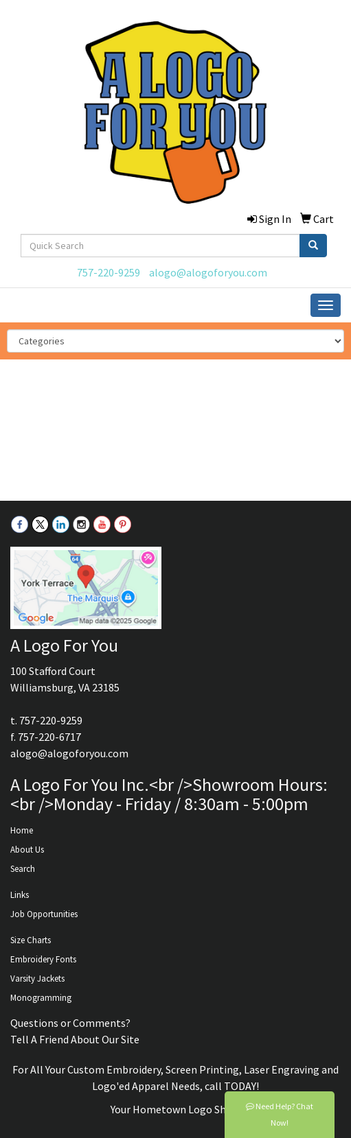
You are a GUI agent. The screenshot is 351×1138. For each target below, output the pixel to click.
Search (22, 869)
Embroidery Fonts (43, 959)
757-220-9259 (108, 272)
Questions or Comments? (70, 1023)
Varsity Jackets (37, 978)
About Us (27, 849)
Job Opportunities (44, 914)
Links (19, 895)
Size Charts (30, 940)
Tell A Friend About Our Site (74, 1039)
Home (21, 830)
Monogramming (40, 998)
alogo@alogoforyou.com (208, 272)
